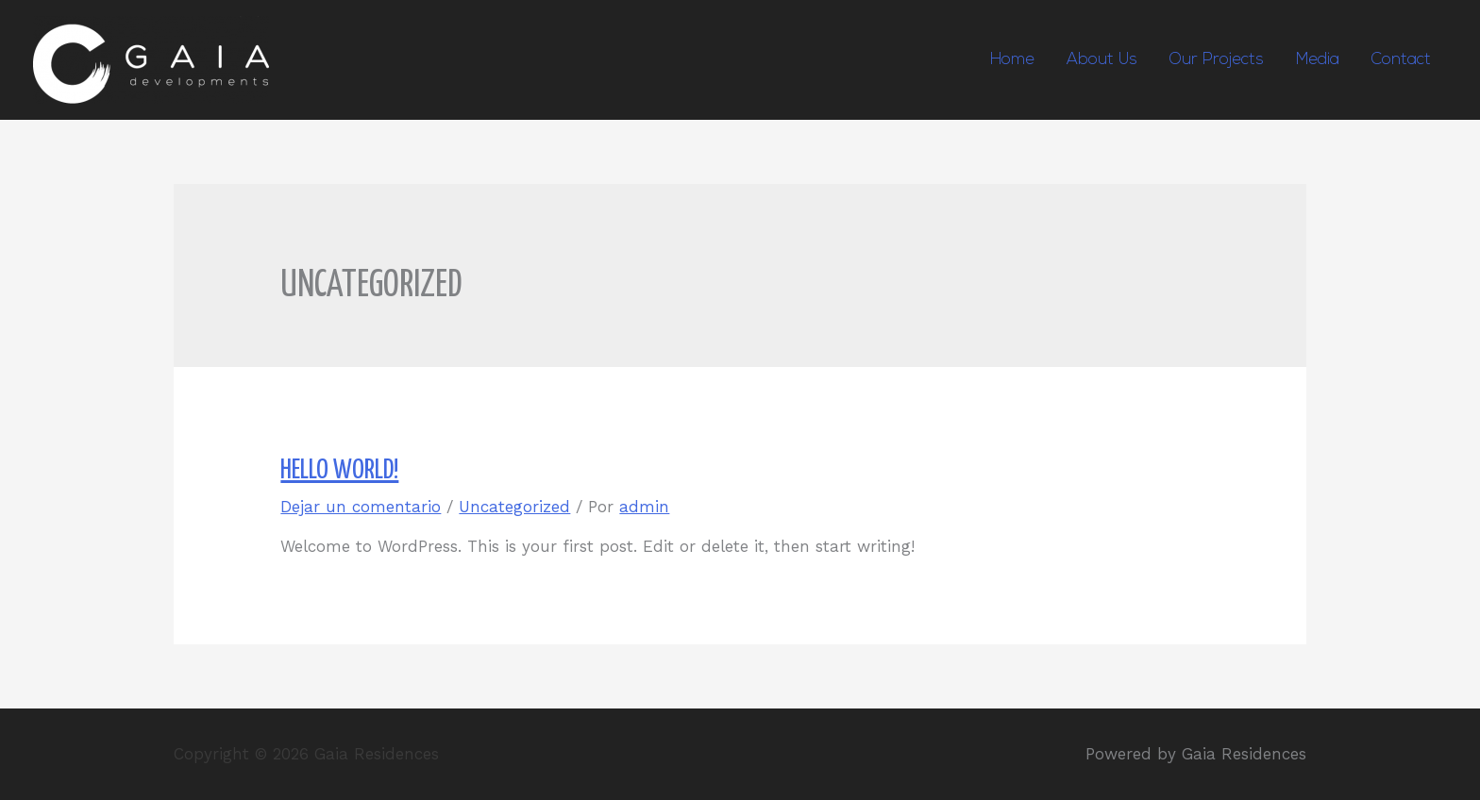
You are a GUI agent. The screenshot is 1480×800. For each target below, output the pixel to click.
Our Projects (1216, 60)
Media (1317, 60)
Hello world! (339, 471)
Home (1012, 60)
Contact (1401, 60)
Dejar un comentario (360, 506)
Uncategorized (514, 506)
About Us (1102, 60)
